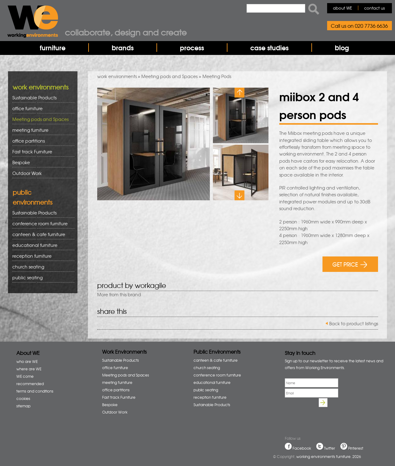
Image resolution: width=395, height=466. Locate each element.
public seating (41, 277)
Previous (239, 93)
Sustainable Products (34, 97)
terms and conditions (34, 391)
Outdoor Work (27, 173)
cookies (23, 398)
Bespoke (21, 162)
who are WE (27, 361)
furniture (52, 47)
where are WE (28, 369)
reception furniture (41, 256)
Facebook (302, 448)
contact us (374, 8)
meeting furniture (41, 130)
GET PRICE (349, 264)
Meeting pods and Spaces (169, 76)
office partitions (41, 141)
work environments (117, 76)
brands (123, 47)
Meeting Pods (216, 76)
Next (239, 195)
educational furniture (41, 245)
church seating (28, 267)
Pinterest (355, 448)
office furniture (41, 108)
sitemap (23, 406)
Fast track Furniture (32, 151)
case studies (269, 47)
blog (342, 47)
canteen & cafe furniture (41, 234)
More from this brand (119, 294)
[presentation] (332, 412)
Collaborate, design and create (126, 32)
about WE (342, 8)
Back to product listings (353, 323)
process (192, 47)
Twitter (329, 448)
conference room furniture (41, 223)
